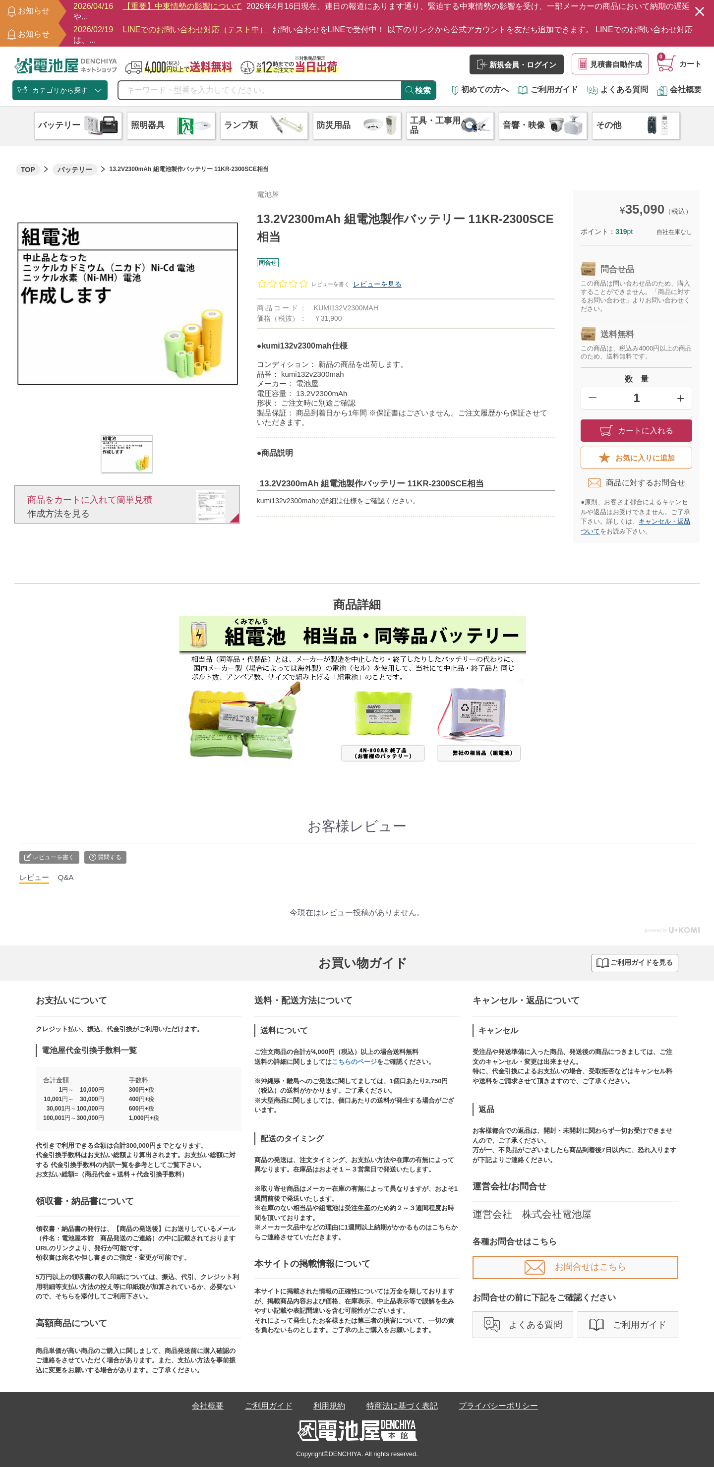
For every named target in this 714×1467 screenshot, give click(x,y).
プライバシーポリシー (498, 1406)
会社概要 (679, 89)
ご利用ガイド (548, 89)
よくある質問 (617, 89)
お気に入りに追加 (636, 457)
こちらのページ (354, 1061)
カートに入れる (636, 430)
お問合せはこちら (575, 1267)
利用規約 (329, 1406)
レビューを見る (377, 284)
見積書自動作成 (610, 64)
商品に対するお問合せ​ (636, 482)
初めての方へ (480, 89)
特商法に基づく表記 (402, 1406)
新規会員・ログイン (516, 64)
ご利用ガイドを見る (634, 963)
